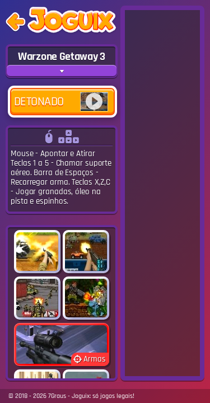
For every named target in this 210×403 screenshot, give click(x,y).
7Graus (57, 396)
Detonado (61, 101)
